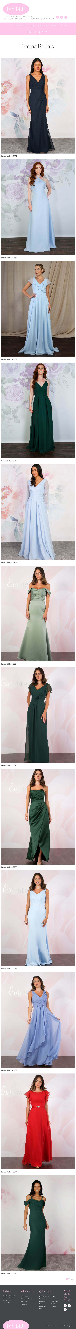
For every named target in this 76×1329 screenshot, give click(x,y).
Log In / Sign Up (44, 1296)
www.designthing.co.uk (66, 1326)
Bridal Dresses (25, 1296)
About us (53, 1304)
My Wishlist (42, 1299)
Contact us (54, 1306)
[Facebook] (57, 17)
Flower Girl (24, 1304)
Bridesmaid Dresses (26, 1299)
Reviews (53, 1296)
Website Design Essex (52, 1326)
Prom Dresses (25, 1301)
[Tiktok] (65, 17)
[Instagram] (61, 17)
